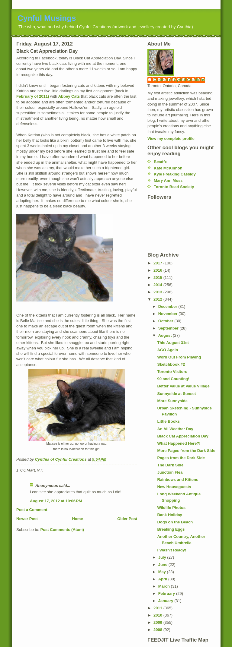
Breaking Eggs (171, 529)
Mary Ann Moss (168, 180)
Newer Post (27, 518)
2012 (158, 299)
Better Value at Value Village (183, 386)
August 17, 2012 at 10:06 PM (56, 501)
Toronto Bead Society (174, 187)
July (162, 557)
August (165, 335)
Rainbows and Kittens (177, 479)
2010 (158, 615)
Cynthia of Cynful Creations (179, 79)
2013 (158, 292)
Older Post (127, 518)
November (168, 313)
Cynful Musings (47, 18)
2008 (158, 629)
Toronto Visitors (172, 371)
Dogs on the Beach (175, 522)
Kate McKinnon (168, 168)
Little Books (168, 421)
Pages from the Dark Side (181, 458)
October (166, 321)
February (167, 593)
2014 (158, 284)
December (168, 306)
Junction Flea (169, 472)
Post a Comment (31, 509)
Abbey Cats (69, 96)
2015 (158, 277)
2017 (158, 263)
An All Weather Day (175, 429)
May (162, 572)
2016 (158, 270)
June (163, 564)
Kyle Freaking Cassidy (175, 174)
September (169, 328)
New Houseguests (174, 486)
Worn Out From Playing (179, 357)
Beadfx (160, 161)
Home (77, 518)
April (163, 579)
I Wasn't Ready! (171, 550)
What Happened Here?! (178, 443)
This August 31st (172, 342)
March (164, 586)
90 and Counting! (173, 379)
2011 (158, 608)
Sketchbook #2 (171, 364)
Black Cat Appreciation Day (182, 436)
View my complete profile (171, 138)
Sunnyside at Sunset (176, 393)
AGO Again (167, 350)
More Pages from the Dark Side (186, 450)
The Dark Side (170, 465)
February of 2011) (32, 96)
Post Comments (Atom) (62, 529)
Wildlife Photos (171, 507)
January (166, 600)
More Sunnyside (172, 401)
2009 (158, 622)
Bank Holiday (169, 515)
